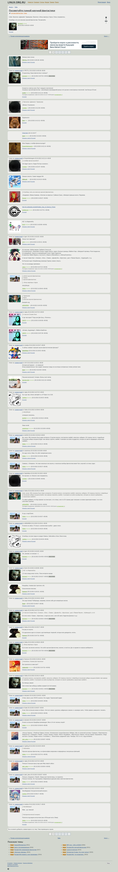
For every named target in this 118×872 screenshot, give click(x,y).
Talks (16, 7)
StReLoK (24, 179)
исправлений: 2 (58, 268)
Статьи (42, 2)
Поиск (57, 2)
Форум (47, 2)
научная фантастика (17, 13)
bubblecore (25, 210)
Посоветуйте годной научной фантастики (32, 10)
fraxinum (24, 591)
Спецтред (25, 133)
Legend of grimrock (72, 849)
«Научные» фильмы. (20, 852)
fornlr (23, 224)
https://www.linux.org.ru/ (12, 866)
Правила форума (18, 863)
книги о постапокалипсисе (21, 847)
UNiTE (24, 320)
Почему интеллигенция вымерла (20, 36)
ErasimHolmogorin (27, 146)
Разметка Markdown (27, 863)
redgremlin (25, 667)
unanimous (25, 428)
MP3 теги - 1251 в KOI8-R (74, 845)
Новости (30, 2)
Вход (108, 2)
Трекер (52, 2)
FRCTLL (24, 60)
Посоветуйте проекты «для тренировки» (26, 854)
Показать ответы (27, 138)
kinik (23, 120)
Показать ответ (26, 62)
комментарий (19, 70)
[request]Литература (20, 845)
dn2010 (24, 418)
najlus (24, 267)
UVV (23, 242)
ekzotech (20, 23)
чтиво (25, 13)
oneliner (24, 794)
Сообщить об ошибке (12, 864)
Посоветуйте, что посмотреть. (75, 854)
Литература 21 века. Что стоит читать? (78, 852)
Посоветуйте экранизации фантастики (25, 849)
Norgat (24, 198)
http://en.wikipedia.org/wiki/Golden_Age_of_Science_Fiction (38, 207)
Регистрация (102, 2)
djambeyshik (25, 380)
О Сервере (10, 863)
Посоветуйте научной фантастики (76, 847)
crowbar (24, 108)
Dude (23, 603)
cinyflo (24, 93)
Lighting (24, 397)
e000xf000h (25, 305)
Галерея (36, 2)
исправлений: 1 (58, 94)
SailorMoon (25, 350)
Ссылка (11, 32)
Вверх (108, 863)
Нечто (106, 36)
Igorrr (23, 136)
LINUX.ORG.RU (16, 2)
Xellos (24, 288)
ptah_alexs (25, 739)
